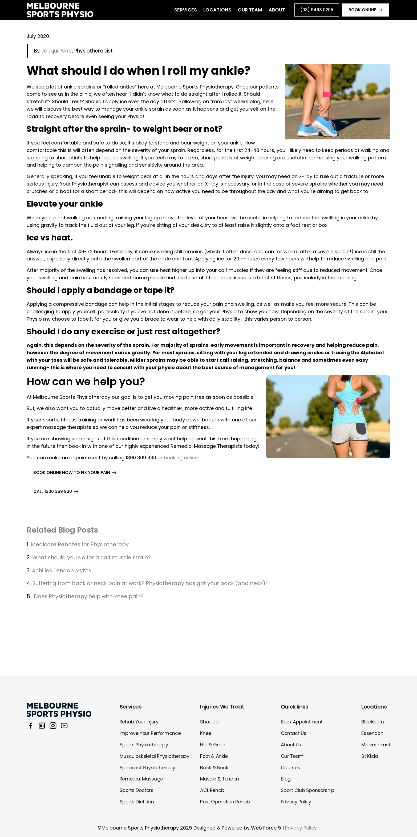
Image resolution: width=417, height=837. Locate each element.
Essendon (372, 733)
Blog (286, 778)
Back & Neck (214, 767)
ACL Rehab (212, 790)
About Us (291, 744)
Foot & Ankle (214, 756)
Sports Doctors (137, 790)
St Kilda (369, 756)
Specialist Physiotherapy (147, 767)
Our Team (247, 10)
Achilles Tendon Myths (63, 570)
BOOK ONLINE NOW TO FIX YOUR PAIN (71, 473)
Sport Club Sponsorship (308, 790)
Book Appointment (302, 721)
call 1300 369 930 (52, 492)
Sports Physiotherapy (144, 744)
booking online (181, 457)
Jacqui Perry (56, 51)
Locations (215, 10)
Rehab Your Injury (139, 721)
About (274, 10)
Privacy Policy (296, 801)
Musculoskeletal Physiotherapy (155, 756)
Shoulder (210, 721)
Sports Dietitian (137, 801)
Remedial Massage (141, 778)
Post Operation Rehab (225, 801)
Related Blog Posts (64, 530)
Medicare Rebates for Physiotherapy (80, 545)
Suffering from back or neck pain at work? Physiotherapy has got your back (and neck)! (150, 583)
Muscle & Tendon (220, 778)
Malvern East (375, 744)
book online (362, 10)
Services (183, 10)
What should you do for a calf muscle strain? (92, 558)
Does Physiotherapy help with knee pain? (89, 597)
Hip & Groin (213, 744)
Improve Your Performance (150, 733)
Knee (205, 733)
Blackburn (372, 721)
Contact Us (294, 733)
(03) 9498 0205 (316, 10)
